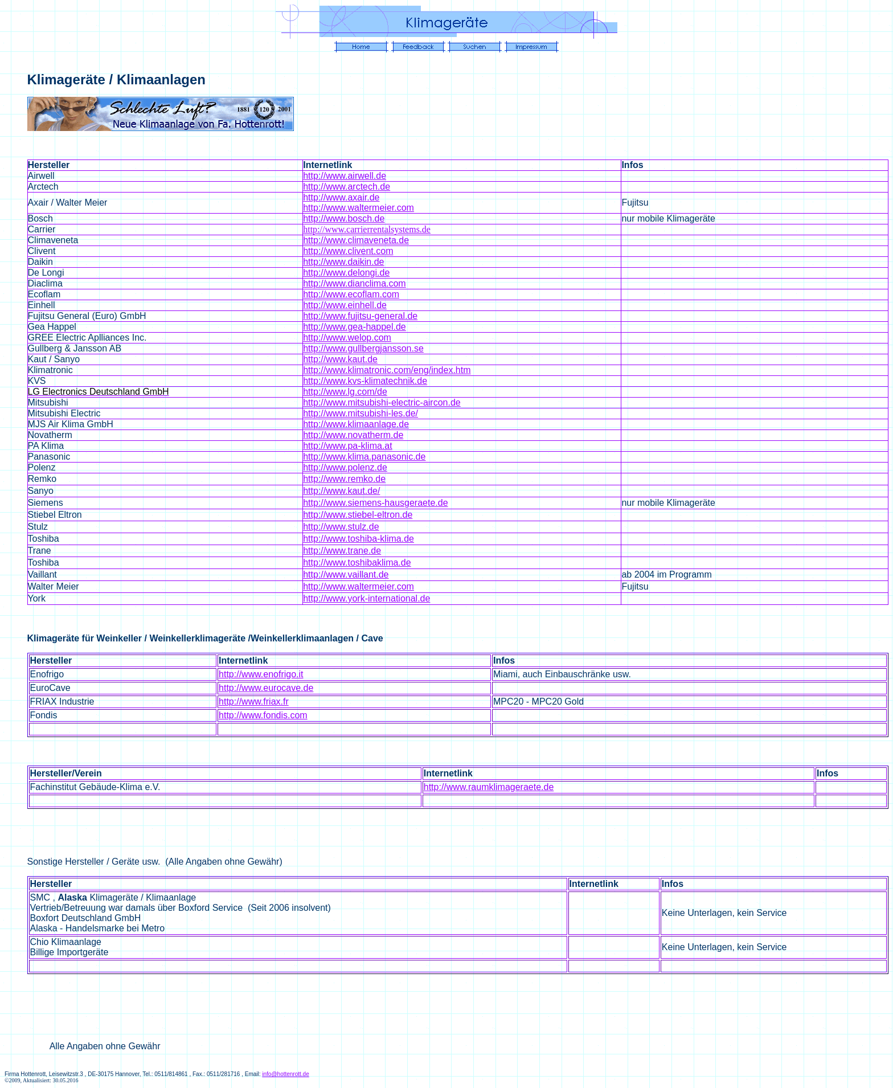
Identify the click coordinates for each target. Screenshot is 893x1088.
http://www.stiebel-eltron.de (357, 515)
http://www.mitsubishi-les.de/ (360, 413)
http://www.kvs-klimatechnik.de (365, 381)
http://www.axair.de (341, 197)
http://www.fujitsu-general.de (360, 316)
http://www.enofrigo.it (261, 674)
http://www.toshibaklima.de (357, 562)
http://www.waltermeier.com (358, 207)
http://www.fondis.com (263, 715)
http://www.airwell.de (344, 176)
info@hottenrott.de (285, 1074)
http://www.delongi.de (346, 272)
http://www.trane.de (342, 550)
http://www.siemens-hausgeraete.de (375, 503)
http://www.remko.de (344, 479)
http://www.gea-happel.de (354, 327)
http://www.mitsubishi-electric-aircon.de (382, 402)
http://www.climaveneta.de (356, 240)
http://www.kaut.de (340, 359)
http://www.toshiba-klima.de (358, 538)
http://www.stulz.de (341, 526)
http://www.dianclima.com (354, 283)
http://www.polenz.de (345, 467)
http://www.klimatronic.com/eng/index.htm (386, 370)
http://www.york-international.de (366, 598)
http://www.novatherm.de (353, 435)
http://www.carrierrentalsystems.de (367, 229)
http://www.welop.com (347, 337)
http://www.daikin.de (343, 262)
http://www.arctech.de (346, 186)
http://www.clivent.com (348, 251)
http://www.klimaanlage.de (356, 424)
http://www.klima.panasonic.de (364, 456)
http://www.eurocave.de (266, 688)
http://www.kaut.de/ (341, 491)
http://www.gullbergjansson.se (363, 348)
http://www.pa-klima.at (347, 446)
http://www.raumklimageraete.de (489, 787)
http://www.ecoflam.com (351, 294)
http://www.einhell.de (345, 305)
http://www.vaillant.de (345, 574)
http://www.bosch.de (343, 218)
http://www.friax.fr (254, 701)
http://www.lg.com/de (345, 391)
